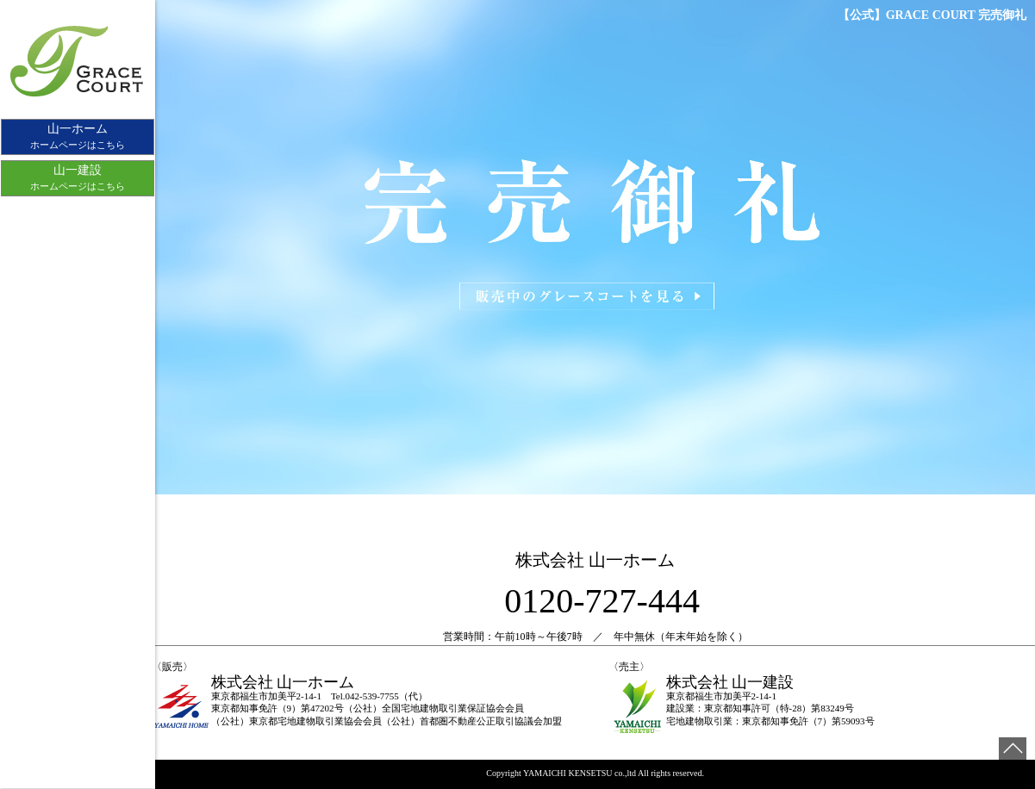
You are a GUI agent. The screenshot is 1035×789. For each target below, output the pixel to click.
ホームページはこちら (77, 136)
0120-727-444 (602, 600)
